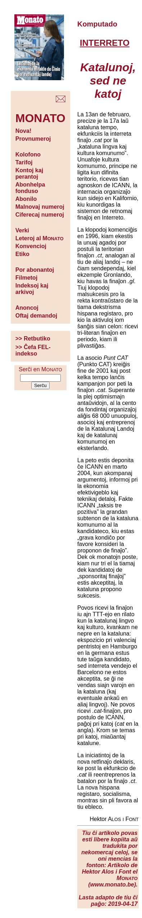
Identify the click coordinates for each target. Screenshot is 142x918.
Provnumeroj (33, 139)
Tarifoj (24, 162)
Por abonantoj (34, 270)
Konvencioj (30, 246)
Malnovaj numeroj (39, 207)
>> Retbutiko (32, 338)
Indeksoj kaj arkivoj (32, 288)
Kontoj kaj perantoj (29, 173)
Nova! (23, 131)
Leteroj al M (39, 238)
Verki (22, 230)
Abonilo (26, 199)
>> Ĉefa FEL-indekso (33, 350)
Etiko (22, 254)
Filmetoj (26, 278)
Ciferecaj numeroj (39, 215)
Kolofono (28, 154)
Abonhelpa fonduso (30, 188)
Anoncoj (26, 308)
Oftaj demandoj (36, 316)
